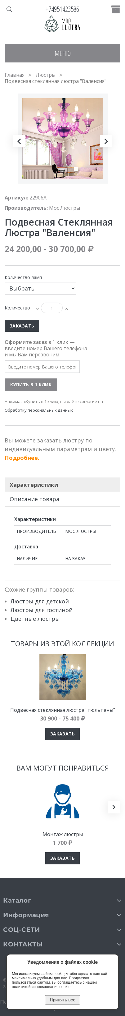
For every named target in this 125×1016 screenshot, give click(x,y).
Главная (15, 74)
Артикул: (16, 197)
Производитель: (26, 207)
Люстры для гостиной (42, 610)
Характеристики (34, 484)
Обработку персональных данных (39, 410)
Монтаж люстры (62, 834)
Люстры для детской (40, 601)
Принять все (62, 999)
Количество (17, 308)
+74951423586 (62, 9)
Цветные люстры (35, 618)
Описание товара (34, 499)
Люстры (46, 74)
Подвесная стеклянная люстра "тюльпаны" (62, 710)
